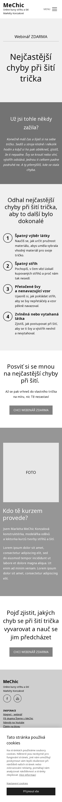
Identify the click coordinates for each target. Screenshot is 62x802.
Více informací (27, 774)
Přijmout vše (31, 791)
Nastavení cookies (17, 783)
